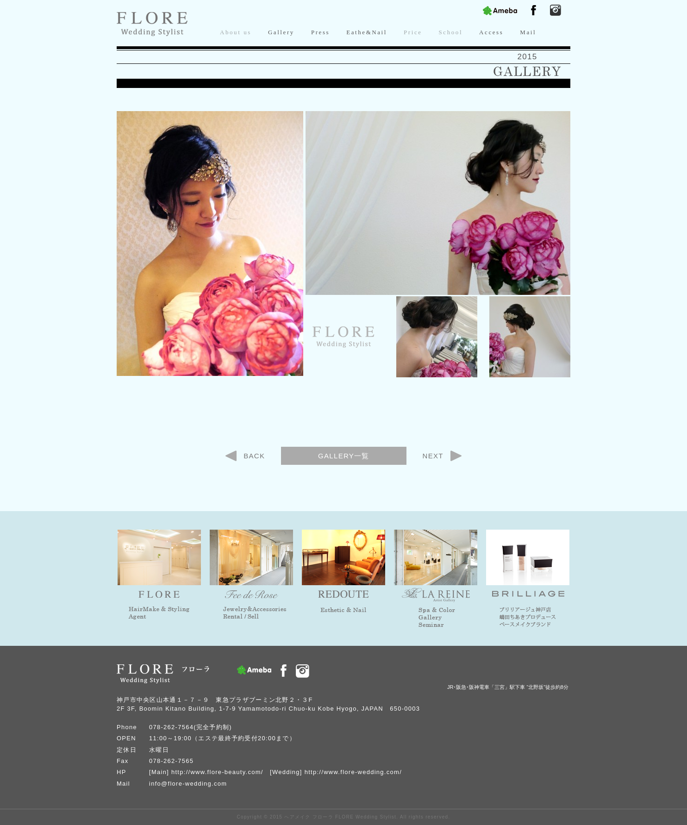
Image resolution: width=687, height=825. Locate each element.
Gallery (281, 32)
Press (320, 32)
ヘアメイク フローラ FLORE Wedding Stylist (340, 816)
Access (491, 32)
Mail (528, 32)
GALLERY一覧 (343, 456)
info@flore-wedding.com (188, 783)
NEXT (433, 456)
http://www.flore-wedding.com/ (353, 772)
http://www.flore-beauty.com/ (217, 772)
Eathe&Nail (366, 32)
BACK (254, 456)
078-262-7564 (171, 727)
